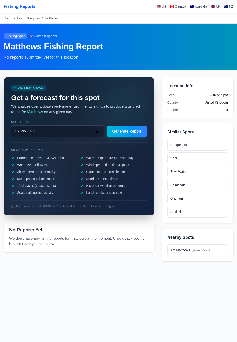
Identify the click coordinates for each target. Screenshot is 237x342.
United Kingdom (28, 18)
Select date (21, 122)
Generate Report (126, 131)
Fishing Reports (19, 6)
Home (8, 18)
